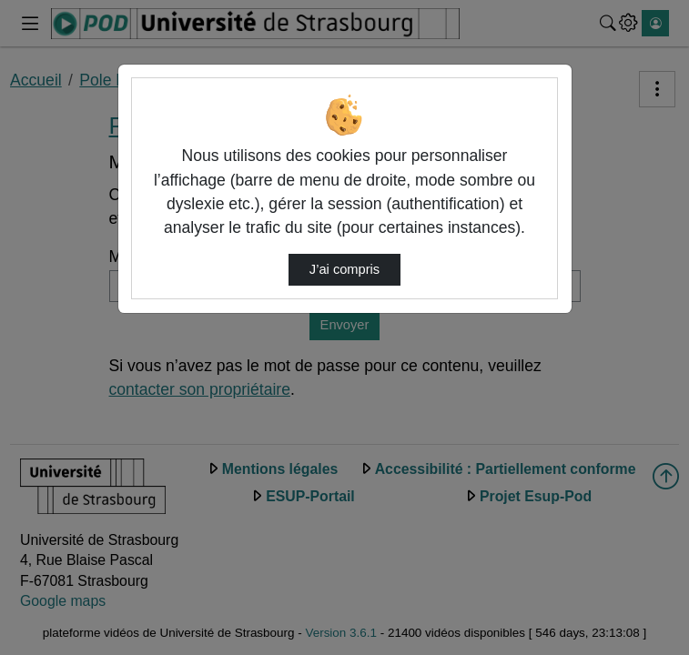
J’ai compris (344, 269)
